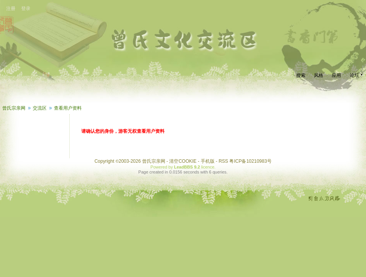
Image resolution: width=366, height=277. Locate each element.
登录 (25, 8)
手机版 (208, 161)
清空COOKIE (182, 161)
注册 (10, 8)
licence (207, 167)
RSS (223, 161)
